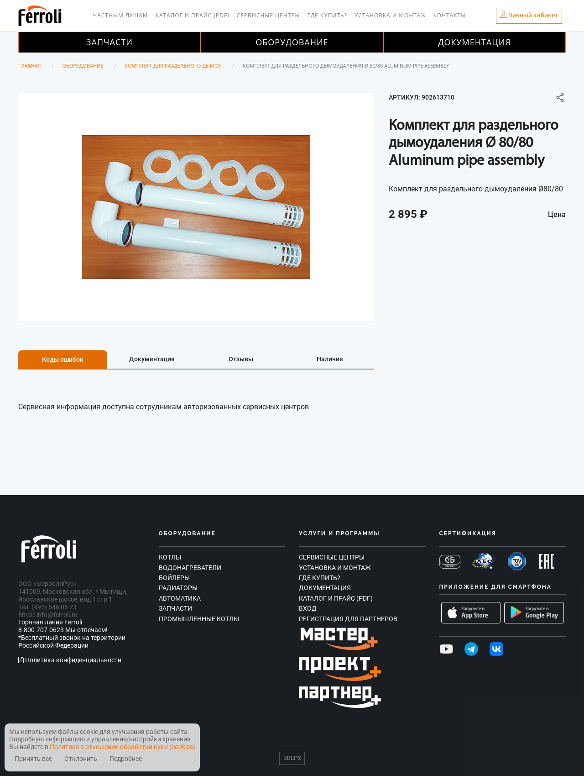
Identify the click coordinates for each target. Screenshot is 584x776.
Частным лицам (120, 15)
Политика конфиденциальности (69, 660)
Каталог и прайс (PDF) (192, 15)
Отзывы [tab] (241, 359)
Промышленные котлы (199, 619)
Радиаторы (178, 587)
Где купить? (327, 15)
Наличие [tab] (330, 359)
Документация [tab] (152, 359)
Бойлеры (174, 577)
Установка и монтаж (390, 15)
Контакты (449, 15)
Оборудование (292, 42)
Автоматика (180, 598)
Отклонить (80, 759)
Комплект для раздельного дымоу (173, 65)
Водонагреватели (190, 567)
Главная (29, 65)
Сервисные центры (268, 15)
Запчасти (109, 42)
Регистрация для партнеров (348, 619)
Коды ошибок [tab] (62, 359)
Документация (474, 42)
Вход (308, 608)
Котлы (170, 557)
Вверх (292, 758)
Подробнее (126, 759)
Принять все (33, 759)
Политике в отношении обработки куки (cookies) (122, 746)
